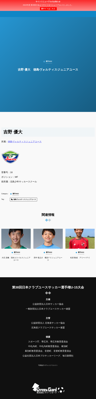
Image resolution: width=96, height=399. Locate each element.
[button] (89, 3)
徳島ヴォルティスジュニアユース (25, 141)
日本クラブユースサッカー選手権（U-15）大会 (48, 5)
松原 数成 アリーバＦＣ (80, 258)
